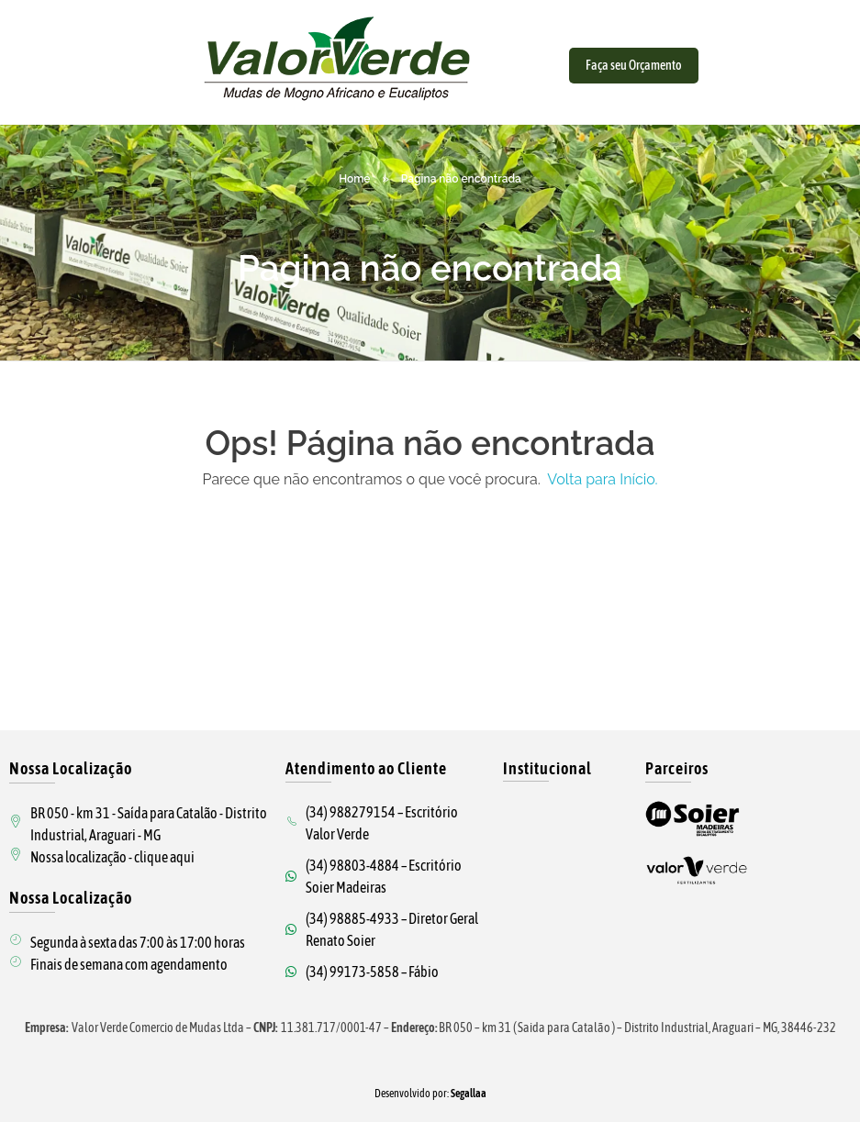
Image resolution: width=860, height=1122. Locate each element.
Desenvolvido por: (430, 1093)
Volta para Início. (601, 479)
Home (354, 178)
